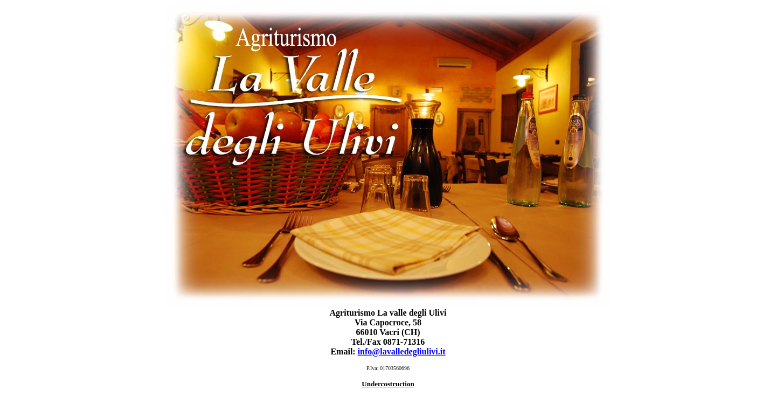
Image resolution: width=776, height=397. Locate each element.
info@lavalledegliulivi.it (402, 351)
